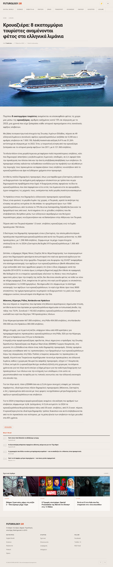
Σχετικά (42, 538)
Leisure (101, 9)
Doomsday (70, 9)
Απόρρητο (43, 549)
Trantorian (9, 43)
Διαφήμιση (43, 546)
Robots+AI (30, 9)
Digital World (8, 9)
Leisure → (107, 473)
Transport (59, 9)
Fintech (40, 9)
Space (49, 9)
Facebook (77, 538)
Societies (91, 9)
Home (4, 18)
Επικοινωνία (44, 542)
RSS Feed (77, 546)
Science (20, 9)
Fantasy (81, 9)
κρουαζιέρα (8, 427)
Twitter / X (77, 542)
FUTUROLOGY (12, 3)
